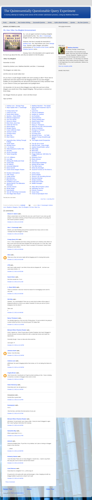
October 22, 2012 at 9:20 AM (15, 293)
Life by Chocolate (12, 152)
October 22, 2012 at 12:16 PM (15, 345)
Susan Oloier (10, 143)
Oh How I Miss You (34, 207)
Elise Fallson (10, 137)
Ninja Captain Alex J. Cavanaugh (16, 107)
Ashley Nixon (36, 173)
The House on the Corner (41, 47)
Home (29, 489)
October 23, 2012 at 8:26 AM (15, 463)
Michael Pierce (11, 145)
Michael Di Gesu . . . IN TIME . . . (42, 135)
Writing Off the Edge (38, 164)
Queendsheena (36, 117)
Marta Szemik (11, 168)
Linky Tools (43, 199)
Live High (9, 159)
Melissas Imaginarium (13, 117)
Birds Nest (35, 150)
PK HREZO (10, 164)
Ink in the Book (36, 152)
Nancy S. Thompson (38, 124)
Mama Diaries (11, 126)
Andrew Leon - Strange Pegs (15, 106)
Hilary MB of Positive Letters (40, 186)
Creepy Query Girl (12, 111)
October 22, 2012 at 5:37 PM (15, 413)
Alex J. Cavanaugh (45, 36)
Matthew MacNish (73, 47)
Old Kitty (10, 299)
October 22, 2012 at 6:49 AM (15, 234)
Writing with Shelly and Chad (15, 161)
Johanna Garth (11, 350)
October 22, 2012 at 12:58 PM (15, 367)
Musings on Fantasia (38, 130)
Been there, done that (13, 123)
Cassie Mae (10, 162)
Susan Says (35, 192)
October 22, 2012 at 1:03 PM (15, 379)
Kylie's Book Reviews (61, 22)
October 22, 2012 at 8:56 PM (15, 451)
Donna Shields (36, 174)
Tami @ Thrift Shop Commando (16, 192)
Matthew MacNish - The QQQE (41, 106)
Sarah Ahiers (11, 277)
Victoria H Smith (11, 132)
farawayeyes (11, 405)
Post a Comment (10, 482)
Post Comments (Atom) (17, 493)
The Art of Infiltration (38, 112)
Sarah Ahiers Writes (13, 114)
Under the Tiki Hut (12, 124)
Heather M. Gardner (38, 114)
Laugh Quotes (11, 176)
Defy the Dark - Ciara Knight (40, 145)
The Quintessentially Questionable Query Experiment (39, 11)
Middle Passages (37, 183)
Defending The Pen (38, 188)
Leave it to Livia (11, 112)
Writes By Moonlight (38, 168)
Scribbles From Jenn (13, 181)
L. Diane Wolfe (11, 287)
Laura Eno (35, 111)
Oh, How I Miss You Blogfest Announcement (19, 30)
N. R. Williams (11, 157)
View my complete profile (65, 66)
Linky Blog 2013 (50, 199)
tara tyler (9, 150)
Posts (5, 22)
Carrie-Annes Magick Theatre (15, 169)
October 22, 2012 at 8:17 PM (15, 435)
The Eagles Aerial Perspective (41, 140)
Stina (8, 254)
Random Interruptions (13, 173)
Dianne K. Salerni (12, 213)
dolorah (9, 441)
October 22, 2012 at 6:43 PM (15, 425)
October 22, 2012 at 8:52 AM (15, 271)
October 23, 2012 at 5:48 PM (15, 478)
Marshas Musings (37, 178)
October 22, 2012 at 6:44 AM (15, 222)
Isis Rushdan (36, 116)
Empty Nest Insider (37, 181)
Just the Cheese (11, 186)
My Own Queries (83, 22)
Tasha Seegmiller (12, 154)
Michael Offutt (36, 123)
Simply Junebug (36, 180)
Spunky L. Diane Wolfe (13, 116)
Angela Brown (11, 373)
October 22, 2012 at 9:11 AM (15, 281)
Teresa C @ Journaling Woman (41, 176)
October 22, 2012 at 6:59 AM (15, 249)
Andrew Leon (27, 43)
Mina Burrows (11, 178)
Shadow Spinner (28, 49)
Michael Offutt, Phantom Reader (16, 330)
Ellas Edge (35, 149)
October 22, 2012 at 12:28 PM (15, 355)
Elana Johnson (36, 159)
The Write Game (37, 166)
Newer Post (7, 489)
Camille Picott (36, 132)
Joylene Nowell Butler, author (40, 147)
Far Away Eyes (36, 133)
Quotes (72, 22)
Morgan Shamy (11, 128)
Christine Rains (11, 133)
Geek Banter (10, 190)
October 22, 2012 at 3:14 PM (15, 399)
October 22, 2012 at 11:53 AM (15, 324)
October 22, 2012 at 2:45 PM (15, 389)
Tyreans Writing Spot (38, 119)
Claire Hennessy (12, 384)
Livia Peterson (11, 468)
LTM (8, 265)
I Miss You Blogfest (23, 207)
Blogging (15, 207)
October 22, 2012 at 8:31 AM (15, 259)
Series (50, 22)
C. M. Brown (10, 147)
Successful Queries (39, 22)
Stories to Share (11, 121)
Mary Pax (9, 135)
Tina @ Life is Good (38, 143)
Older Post (50, 489)
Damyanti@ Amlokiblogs (39, 162)
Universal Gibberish (12, 166)
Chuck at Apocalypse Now (40, 193)
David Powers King (37, 121)
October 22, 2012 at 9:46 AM (15, 312)
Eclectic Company (37, 190)
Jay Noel (34, 161)
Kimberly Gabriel (12, 456)
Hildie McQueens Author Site (15, 149)
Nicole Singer (11, 188)
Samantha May (11, 431)
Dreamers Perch (37, 157)
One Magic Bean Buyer (14, 193)
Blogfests (9, 207)
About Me (12, 22)
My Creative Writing (24, 22)
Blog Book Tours (11, 180)
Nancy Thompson (12, 318)
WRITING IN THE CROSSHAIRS (42, 126)
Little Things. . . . (12, 174)
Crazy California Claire (13, 130)
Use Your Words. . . (12, 119)
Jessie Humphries (37, 128)
